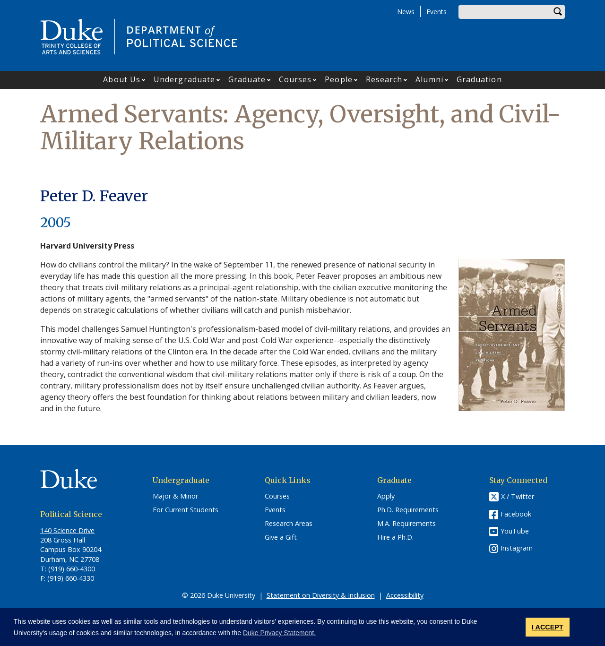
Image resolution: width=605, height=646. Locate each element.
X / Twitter (517, 496)
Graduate (247, 79)
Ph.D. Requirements (408, 510)
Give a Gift (281, 537)
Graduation (479, 79)
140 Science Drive (67, 530)
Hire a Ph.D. (395, 537)
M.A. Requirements (406, 523)
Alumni (429, 79)
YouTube (515, 530)
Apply (386, 496)
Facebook (516, 513)
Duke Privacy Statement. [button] (279, 633)
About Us (121, 79)
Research (384, 79)
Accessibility (405, 595)
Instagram (517, 547)
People (339, 79)
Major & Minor (175, 496)
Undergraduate (184, 79)
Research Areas (288, 523)
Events (436, 11)
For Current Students (185, 510)
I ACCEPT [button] (547, 627)
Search (558, 12)
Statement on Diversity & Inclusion (321, 595)
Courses (295, 79)
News (406, 11)
